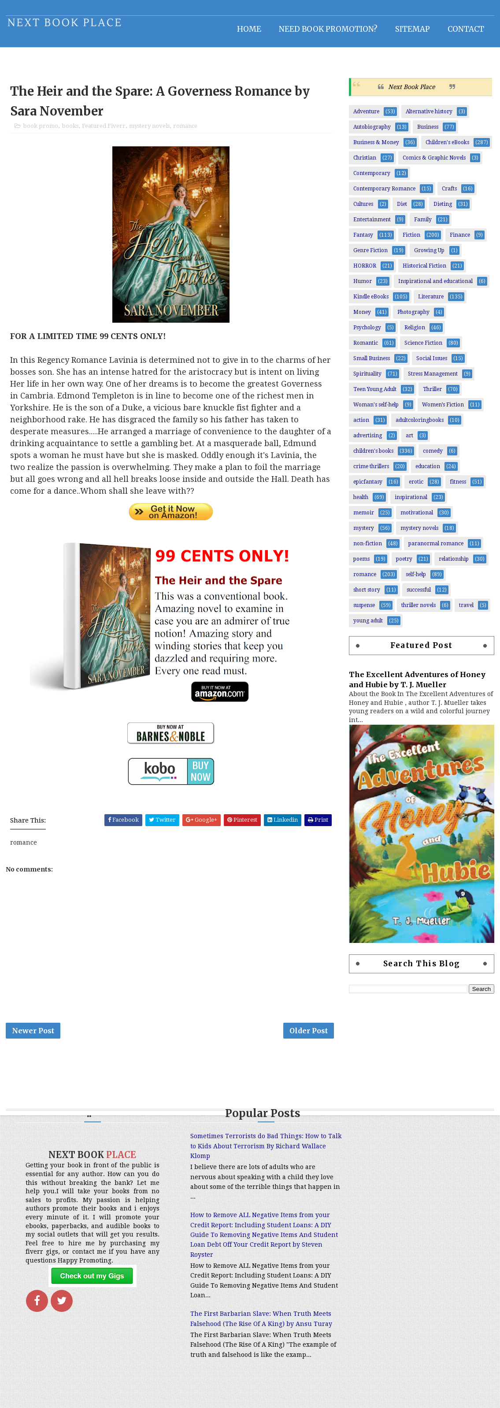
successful (419, 595)
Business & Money (377, 147)
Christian (365, 163)
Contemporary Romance (385, 193)
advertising (368, 440)
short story (367, 595)
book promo (40, 131)
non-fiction (368, 548)
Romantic (366, 348)
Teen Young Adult (375, 394)
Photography (414, 317)
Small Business (372, 363)
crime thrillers (371, 471)
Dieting (443, 209)
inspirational (411, 502)
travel (466, 610)
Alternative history (429, 116)
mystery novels (149, 131)
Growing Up (430, 255)
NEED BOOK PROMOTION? (328, 29)
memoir (364, 517)
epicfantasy (368, 487)
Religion (415, 332)
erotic (416, 487)
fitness (458, 487)
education (428, 471)
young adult (368, 625)
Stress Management (433, 379)
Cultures (364, 209)
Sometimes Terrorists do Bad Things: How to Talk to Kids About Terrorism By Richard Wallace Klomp (246, 1152)
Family (423, 224)
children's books (374, 456)
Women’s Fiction (443, 409)
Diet (402, 209)
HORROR (365, 271)
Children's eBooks (448, 147)
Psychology (367, 332)
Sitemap (413, 29)
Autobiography (372, 132)
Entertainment (372, 224)
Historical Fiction (425, 271)
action (362, 425)
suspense (364, 610)
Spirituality (368, 379)
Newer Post (33, 1036)
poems (362, 564)
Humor (363, 286)
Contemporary (372, 178)
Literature (431, 301)
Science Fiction (424, 348)
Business (428, 132)
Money (362, 317)
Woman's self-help (376, 409)
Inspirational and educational (436, 286)
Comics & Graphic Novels (434, 163)
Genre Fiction (371, 255)
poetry (404, 564)
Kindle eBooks (371, 301)
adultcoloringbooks (420, 425)
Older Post (305, 1036)
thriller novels (419, 610)
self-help (416, 579)
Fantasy (364, 240)
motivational (417, 517)
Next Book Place (412, 91)
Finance (460, 240)
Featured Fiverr (104, 131)
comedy (433, 456)
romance (185, 131)
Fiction (412, 240)
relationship (454, 564)
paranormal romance (436, 548)
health (361, 502)
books (70, 131)
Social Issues (432, 363)
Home (249, 29)
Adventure (367, 116)
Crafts (449, 193)
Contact (466, 29)
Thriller (432, 394)
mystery (364, 533)
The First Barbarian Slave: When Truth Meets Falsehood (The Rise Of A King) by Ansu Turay (239, 1330)
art (410, 440)
